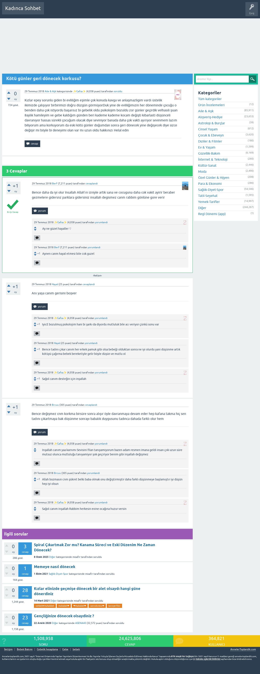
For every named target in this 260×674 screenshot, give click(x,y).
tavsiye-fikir (114, 606)
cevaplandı (92, 183)
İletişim (8, 649)
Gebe (65, 649)
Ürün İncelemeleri (211, 105)
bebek (76, 649)
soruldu (118, 91)
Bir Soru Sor (124, 11)
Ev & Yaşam (206, 147)
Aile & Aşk (50, 91)
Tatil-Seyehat (208, 196)
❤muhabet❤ (79, 606)
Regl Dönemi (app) (212, 214)
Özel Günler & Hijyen (213, 177)
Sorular (51, 11)
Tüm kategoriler (210, 99)
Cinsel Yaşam (208, 129)
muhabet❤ (63, 606)
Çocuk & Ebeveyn (211, 135)
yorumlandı (101, 222)
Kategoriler (89, 11)
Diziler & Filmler (210, 141)
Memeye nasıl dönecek (54, 566)
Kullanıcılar (107, 11)
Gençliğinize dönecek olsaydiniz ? (64, 616)
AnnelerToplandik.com (243, 649)
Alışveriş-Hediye (210, 117)
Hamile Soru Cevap (146, 11)
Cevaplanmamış (69, 11)
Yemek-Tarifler (209, 202)
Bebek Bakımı (170, 11)
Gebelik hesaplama (47, 649)
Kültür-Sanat (207, 165)
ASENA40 (80, 623)
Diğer (52, 557)
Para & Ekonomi (210, 183)
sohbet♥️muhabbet (45, 606)
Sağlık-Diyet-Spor (58, 573)
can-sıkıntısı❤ (97, 606)
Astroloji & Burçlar (211, 123)
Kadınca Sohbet (23, 8)
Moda (202, 171)
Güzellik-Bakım (209, 153)
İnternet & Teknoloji (213, 159)
